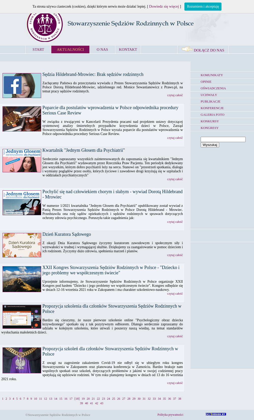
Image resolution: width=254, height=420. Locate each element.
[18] (77, 398)
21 (93, 398)
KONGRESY (210, 128)
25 (113, 398)
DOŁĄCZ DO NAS (203, 50)
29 (133, 398)
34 (159, 398)
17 (70, 398)
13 (50, 398)
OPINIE (206, 81)
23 (103, 398)
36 (169, 398)
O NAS (102, 49)
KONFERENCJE (212, 108)
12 (45, 398)
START (38, 49)
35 (164, 398)
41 (91, 403)
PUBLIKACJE (210, 101)
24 (108, 398)
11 (40, 398)
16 (65, 398)
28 (128, 398)
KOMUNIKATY (212, 75)
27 (123, 398)
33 (154, 398)
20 (88, 398)
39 (81, 403)
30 (138, 398)
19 (83, 398)
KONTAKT (128, 49)
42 (96, 403)
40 (86, 403)
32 (149, 398)
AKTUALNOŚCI (70, 49)
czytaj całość (175, 95)
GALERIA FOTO (212, 114)
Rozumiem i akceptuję (203, 6)
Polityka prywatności (170, 414)
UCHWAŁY (209, 95)
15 (60, 398)
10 (35, 398)
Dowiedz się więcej (164, 6)
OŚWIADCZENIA (213, 88)
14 (55, 398)
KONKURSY (210, 121)
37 (174, 398)
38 (179, 398)
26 (118, 398)
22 (98, 398)
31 (144, 398)
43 (101, 403)
